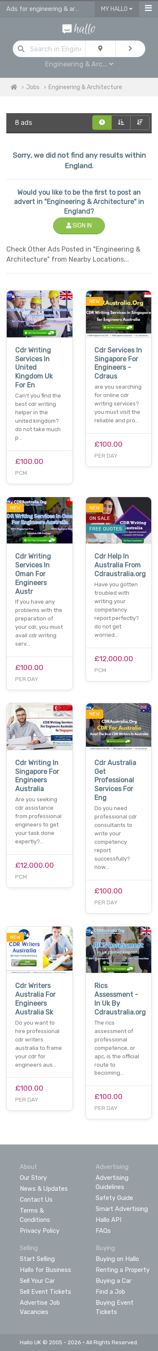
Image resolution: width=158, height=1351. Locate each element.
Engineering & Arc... (79, 64)
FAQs (103, 1230)
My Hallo (117, 9)
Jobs (33, 87)
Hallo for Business (45, 1270)
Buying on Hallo (117, 1259)
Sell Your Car (37, 1281)
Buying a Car (113, 1281)
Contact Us (36, 1199)
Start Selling (37, 1259)
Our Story (33, 1177)
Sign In (79, 225)
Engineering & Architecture (85, 87)
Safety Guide (114, 1198)
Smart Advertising (122, 1209)
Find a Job (110, 1291)
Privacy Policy (39, 1230)
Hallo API (108, 1220)
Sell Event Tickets (45, 1291)
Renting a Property (123, 1270)
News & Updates (44, 1188)
